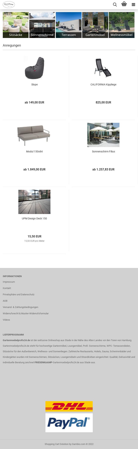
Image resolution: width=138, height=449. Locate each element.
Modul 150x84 (34, 151)
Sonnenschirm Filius (103, 151)
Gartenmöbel (59, 345)
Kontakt (7, 288)
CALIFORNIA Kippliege (103, 84)
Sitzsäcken (54, 357)
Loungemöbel (75, 345)
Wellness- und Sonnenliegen (52, 351)
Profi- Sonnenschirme (94, 345)
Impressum (9, 281)
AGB (5, 300)
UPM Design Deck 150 (34, 218)
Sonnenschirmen (38, 357)
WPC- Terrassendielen (118, 345)
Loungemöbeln (68, 357)
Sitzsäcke (8, 351)
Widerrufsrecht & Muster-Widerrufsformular (26, 313)
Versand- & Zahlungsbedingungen (20, 307)
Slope (34, 84)
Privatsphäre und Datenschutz (18, 294)
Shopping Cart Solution (56, 444)
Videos (6, 319)
